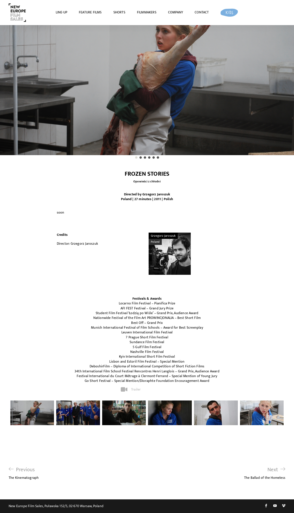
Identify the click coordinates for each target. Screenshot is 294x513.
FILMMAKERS (146, 12)
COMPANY (175, 12)
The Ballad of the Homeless (264, 473)
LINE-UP (61, 12)
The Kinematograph (24, 473)
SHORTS (119, 12)
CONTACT (202, 12)
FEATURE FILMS (90, 12)
